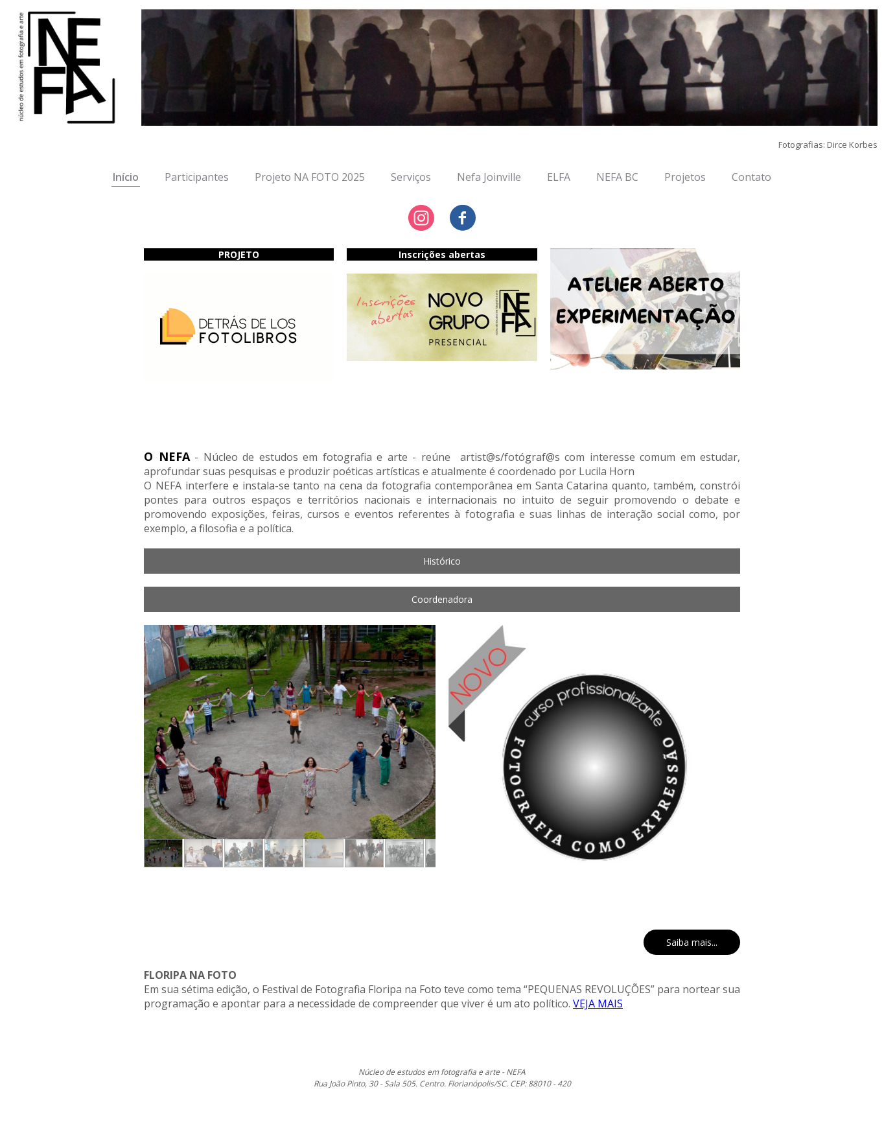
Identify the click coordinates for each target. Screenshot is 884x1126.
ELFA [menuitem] (558, 177)
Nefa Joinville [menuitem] (489, 177)
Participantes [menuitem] (197, 177)
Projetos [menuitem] (685, 177)
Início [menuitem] (126, 177)
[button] (442, 561)
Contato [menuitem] (751, 177)
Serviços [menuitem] (411, 177)
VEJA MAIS (598, 1003)
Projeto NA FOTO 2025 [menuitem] (310, 177)
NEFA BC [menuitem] (617, 177)
